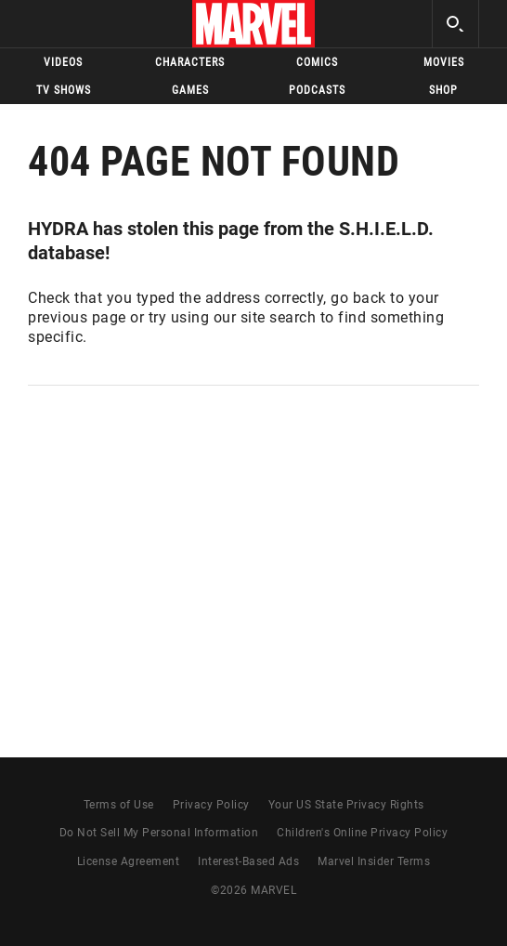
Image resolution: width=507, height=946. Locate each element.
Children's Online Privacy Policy (362, 832)
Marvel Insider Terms (374, 861)
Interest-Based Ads (248, 861)
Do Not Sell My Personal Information (159, 832)
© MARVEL (253, 890)
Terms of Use (119, 804)
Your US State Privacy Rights (346, 804)
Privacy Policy (211, 804)
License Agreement (128, 861)
